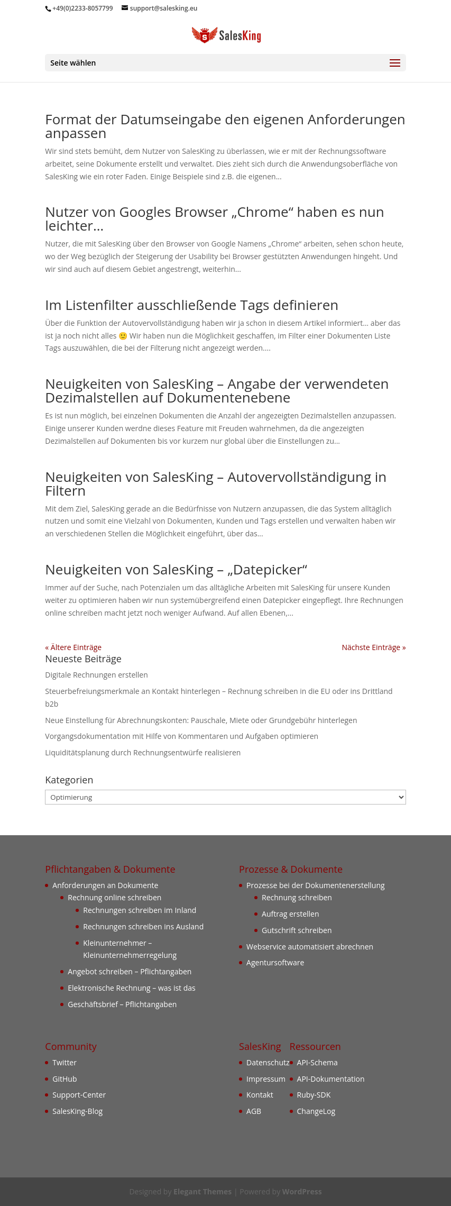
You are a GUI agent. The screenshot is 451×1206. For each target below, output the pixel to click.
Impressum (266, 1079)
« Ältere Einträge (73, 647)
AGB (253, 1111)
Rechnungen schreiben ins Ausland (143, 926)
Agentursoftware (275, 962)
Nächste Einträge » (374, 647)
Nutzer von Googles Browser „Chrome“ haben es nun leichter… (214, 218)
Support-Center (79, 1095)
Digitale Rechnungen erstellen (96, 675)
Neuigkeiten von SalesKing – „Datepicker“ (176, 569)
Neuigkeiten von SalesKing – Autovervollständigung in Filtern (215, 483)
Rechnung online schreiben (114, 897)
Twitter (64, 1062)
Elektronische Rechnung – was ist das (131, 988)
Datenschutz (267, 1062)
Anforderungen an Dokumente (105, 885)
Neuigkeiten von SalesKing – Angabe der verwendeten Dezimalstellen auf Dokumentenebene (217, 390)
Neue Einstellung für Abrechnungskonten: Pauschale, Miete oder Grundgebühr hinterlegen (201, 720)
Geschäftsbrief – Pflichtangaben (122, 1004)
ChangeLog (316, 1111)
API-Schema (317, 1062)
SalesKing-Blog (77, 1111)
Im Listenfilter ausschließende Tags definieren (191, 304)
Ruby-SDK (314, 1095)
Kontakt (259, 1095)
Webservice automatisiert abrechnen (309, 947)
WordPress (302, 1191)
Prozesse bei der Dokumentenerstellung (315, 885)
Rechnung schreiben (297, 897)
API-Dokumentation (331, 1079)
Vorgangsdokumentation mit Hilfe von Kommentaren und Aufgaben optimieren (181, 736)
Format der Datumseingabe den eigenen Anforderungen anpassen (225, 125)
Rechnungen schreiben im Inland (139, 910)
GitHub (64, 1079)
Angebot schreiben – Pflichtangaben (129, 971)
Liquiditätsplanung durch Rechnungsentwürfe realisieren (143, 752)
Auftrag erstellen (290, 914)
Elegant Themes (202, 1191)
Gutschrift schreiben (297, 930)
